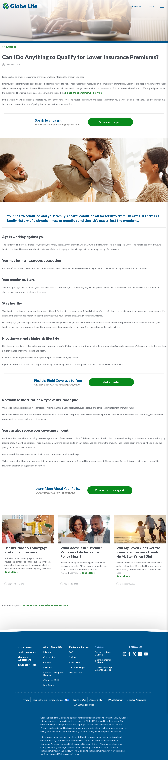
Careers (47, 662)
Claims (72, 657)
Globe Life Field (51, 680)
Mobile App (49, 685)
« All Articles (9, 46)
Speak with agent (110, 122)
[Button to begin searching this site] (136, 6)
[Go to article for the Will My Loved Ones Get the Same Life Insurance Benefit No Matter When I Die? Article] (140, 550)
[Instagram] (124, 654)
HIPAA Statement (114, 699)
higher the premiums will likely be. (83, 92)
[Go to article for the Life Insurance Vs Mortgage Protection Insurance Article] (28, 550)
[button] (162, 6)
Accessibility (95, 699)
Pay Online (74, 662)
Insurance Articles (28, 664)
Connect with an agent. (110, 490)
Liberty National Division (103, 661)
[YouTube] (146, 654)
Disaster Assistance (136, 699)
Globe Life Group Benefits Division (103, 668)
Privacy (25, 699)
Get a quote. (111, 382)
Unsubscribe (75, 672)
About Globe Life (52, 647)
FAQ (71, 652)
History (47, 652)
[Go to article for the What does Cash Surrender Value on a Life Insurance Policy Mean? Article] (84, 550)
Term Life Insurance (33, 605)
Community (49, 657)
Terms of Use (79, 699)
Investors (47, 667)
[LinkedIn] (140, 654)
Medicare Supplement (24, 658)
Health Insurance (27, 652)
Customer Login (77, 667)
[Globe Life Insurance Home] (20, 6)
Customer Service (79, 647)
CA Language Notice (84, 704)
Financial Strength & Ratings (53, 673)
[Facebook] (129, 654)
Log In (151, 6)
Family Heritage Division (103, 653)
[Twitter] (134, 654)
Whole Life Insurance (56, 605)
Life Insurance (25, 647)
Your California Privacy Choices (51, 699)
